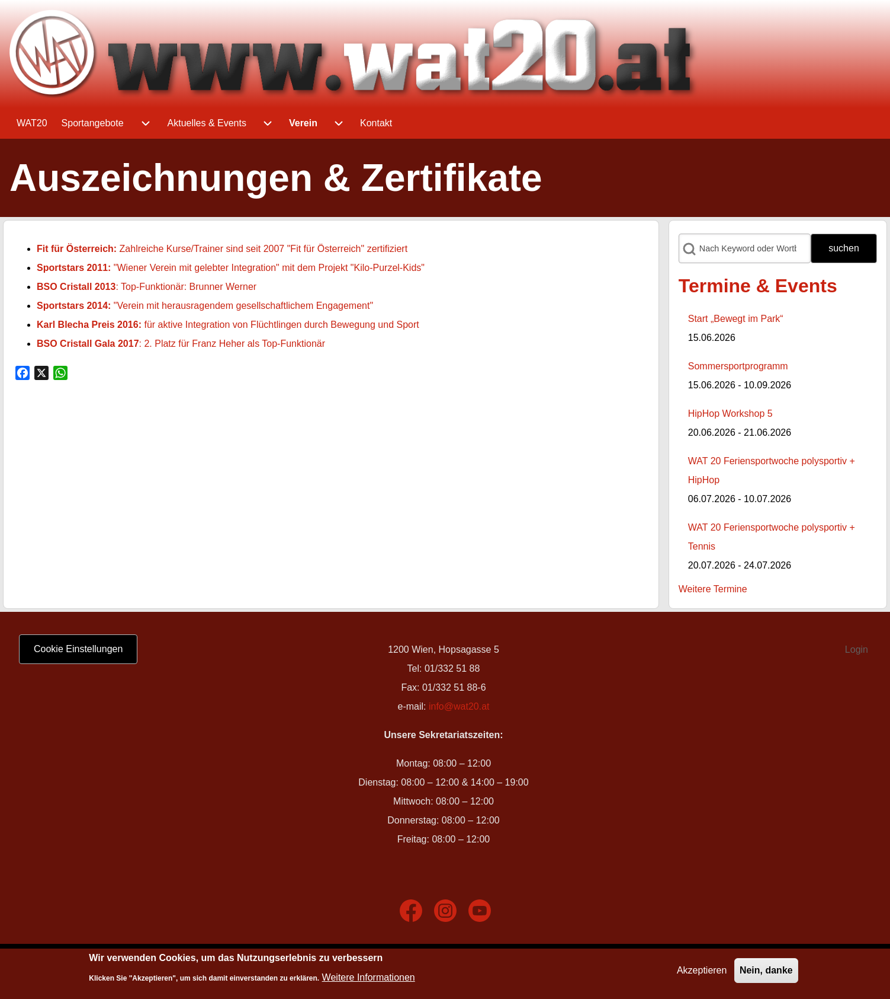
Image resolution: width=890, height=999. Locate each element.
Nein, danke (766, 973)
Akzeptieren (702, 973)
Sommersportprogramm (738, 366)
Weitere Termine (713, 589)
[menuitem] (31, 123)
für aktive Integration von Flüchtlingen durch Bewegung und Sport (228, 325)
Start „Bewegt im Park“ (735, 319)
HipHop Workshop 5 (730, 413)
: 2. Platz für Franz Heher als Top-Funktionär (181, 344)
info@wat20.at (459, 706)
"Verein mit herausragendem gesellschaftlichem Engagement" (205, 306)
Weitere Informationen (368, 980)
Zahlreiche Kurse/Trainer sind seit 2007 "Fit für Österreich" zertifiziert (222, 249)
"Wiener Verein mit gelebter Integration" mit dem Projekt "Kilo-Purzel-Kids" (231, 268)
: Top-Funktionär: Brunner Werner (146, 287)
